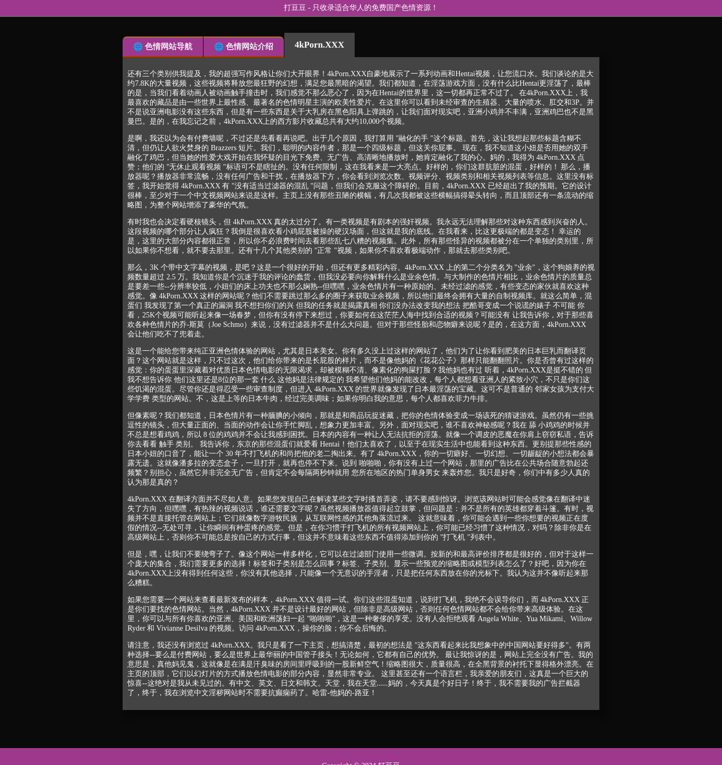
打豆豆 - (298, 8)
